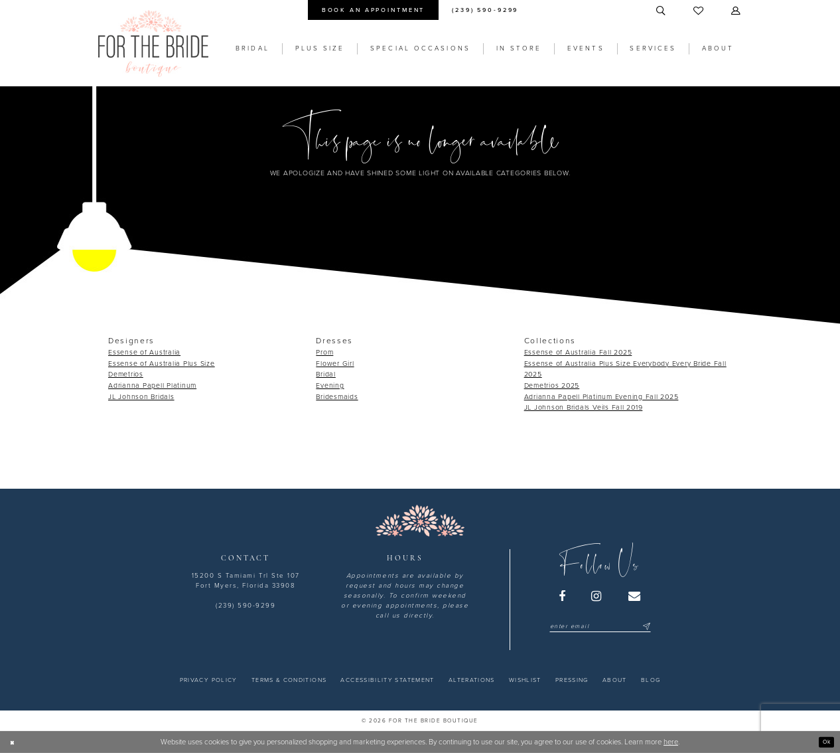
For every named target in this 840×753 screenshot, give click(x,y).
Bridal (326, 374)
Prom (324, 352)
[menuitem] (373, 10)
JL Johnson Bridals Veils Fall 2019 (583, 407)
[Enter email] (600, 626)
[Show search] (661, 11)
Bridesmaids (337, 396)
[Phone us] (485, 10)
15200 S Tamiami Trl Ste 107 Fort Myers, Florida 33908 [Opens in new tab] (246, 581)
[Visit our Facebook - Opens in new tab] (563, 596)
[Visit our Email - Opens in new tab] (635, 596)
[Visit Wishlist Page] (699, 11)
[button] (736, 11)
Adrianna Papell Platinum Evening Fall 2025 (601, 396)
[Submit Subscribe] (645, 626)
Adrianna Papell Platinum (152, 385)
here (671, 742)
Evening (330, 385)
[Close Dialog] (14, 741)
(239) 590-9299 (245, 606)
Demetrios (125, 374)
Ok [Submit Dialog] (823, 741)
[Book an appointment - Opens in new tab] (373, 10)
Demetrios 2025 (552, 385)
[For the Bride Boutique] (153, 43)
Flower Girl (335, 363)
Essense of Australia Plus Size (161, 363)
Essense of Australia (144, 352)
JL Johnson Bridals (141, 396)
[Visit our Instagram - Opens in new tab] (597, 596)
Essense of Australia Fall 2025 (578, 352)
